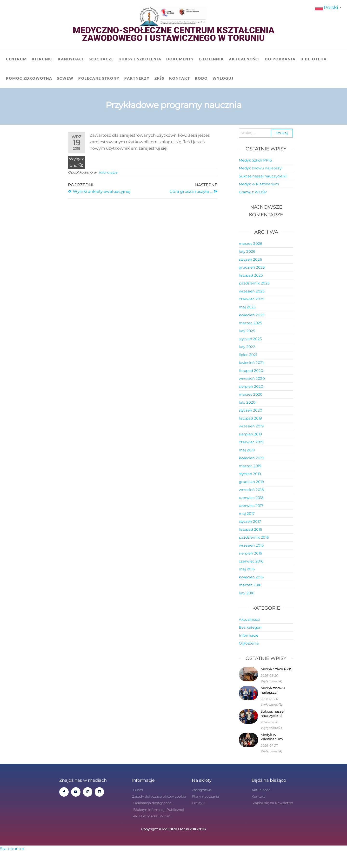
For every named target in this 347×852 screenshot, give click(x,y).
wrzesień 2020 (252, 378)
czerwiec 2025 (251, 299)
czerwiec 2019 (251, 442)
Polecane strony (99, 78)
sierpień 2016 (250, 553)
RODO (201, 78)
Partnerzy (137, 78)
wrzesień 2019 (251, 426)
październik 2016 (254, 537)
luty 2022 (247, 346)
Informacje (108, 172)
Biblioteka (313, 59)
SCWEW (65, 78)
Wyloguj (223, 78)
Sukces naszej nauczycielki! (263, 176)
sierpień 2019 (250, 434)
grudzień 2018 (251, 481)
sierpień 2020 (251, 386)
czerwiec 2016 (251, 561)
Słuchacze (101, 59)
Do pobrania (280, 59)
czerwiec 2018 (251, 497)
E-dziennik (211, 59)
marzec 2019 (250, 466)
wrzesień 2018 (251, 489)
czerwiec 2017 (251, 505)
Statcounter (12, 848)
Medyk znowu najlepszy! (260, 168)
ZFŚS (159, 78)
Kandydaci (71, 59)
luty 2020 (247, 402)
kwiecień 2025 (251, 315)
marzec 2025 (250, 323)
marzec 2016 (250, 585)
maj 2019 (247, 450)
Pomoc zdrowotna (29, 78)
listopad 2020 (251, 370)
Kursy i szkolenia (140, 59)
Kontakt (179, 78)
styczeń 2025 (250, 338)
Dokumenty (180, 59)
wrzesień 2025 (251, 291)
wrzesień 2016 (251, 545)
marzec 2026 (250, 243)
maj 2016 (247, 569)
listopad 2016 (250, 529)
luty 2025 (247, 331)
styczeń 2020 (250, 410)
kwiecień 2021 (251, 362)
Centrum (16, 59)
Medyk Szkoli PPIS (255, 160)
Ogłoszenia (249, 643)
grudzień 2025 (252, 267)
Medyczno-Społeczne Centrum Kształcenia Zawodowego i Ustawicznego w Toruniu (173, 34)
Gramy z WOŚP (253, 192)
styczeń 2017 (250, 521)
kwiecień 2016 (251, 577)
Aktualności (244, 59)
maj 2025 (247, 307)
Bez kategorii (250, 627)
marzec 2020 (250, 394)
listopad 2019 (250, 418)
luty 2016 (246, 593)
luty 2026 (247, 251)
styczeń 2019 (250, 473)
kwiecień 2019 (251, 458)
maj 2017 (247, 513)
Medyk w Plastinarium (259, 184)
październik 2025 (254, 283)
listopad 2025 (251, 275)
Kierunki (42, 59)
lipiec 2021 (248, 354)
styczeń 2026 (250, 259)
